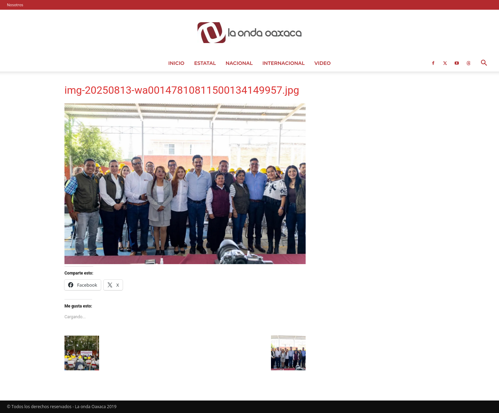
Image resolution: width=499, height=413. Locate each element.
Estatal (205, 63)
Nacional (239, 63)
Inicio (176, 63)
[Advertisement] (378, 130)
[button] (483, 63)
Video (322, 63)
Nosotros (15, 4)
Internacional (283, 63)
